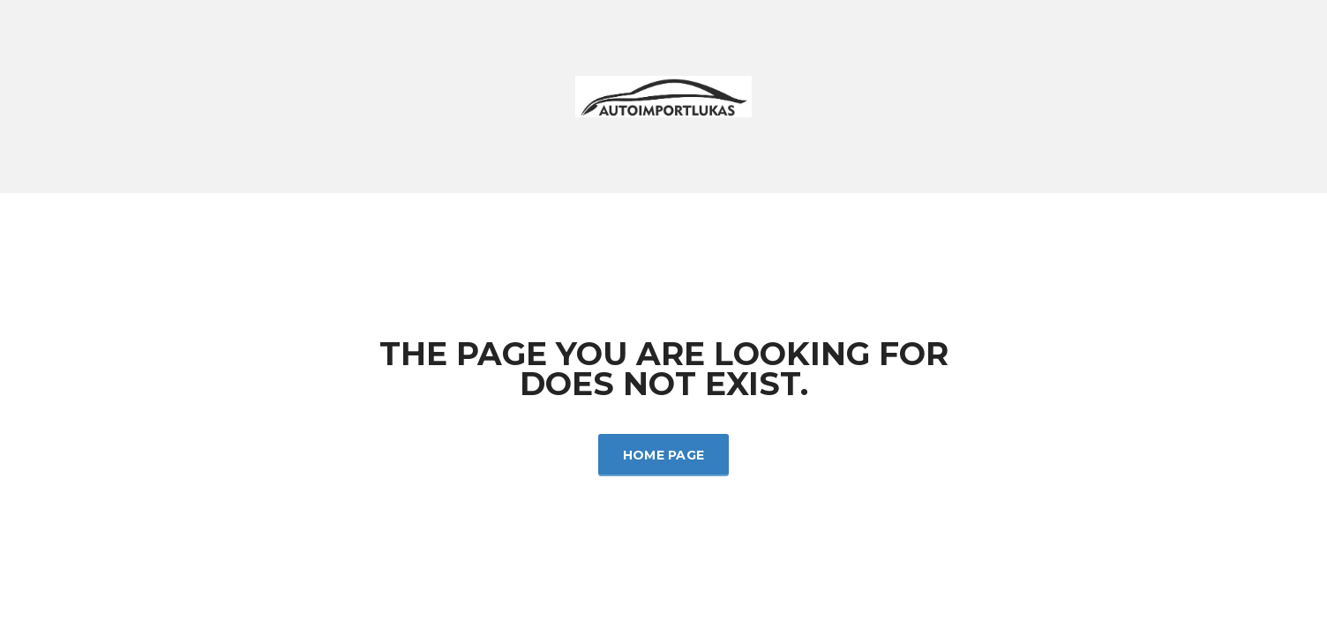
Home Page (664, 455)
